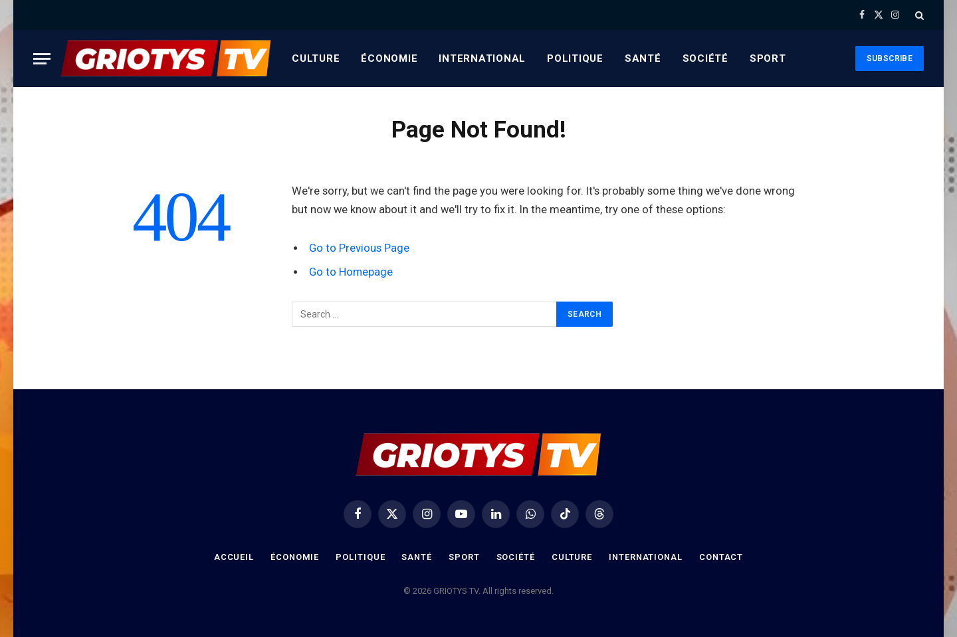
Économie (389, 58)
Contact (722, 557)
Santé (643, 58)
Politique (575, 58)
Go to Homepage (351, 272)
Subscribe (889, 58)
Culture (316, 58)
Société (705, 58)
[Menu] (42, 59)
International (482, 58)
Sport (768, 58)
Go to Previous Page (359, 248)
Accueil (232, 557)
